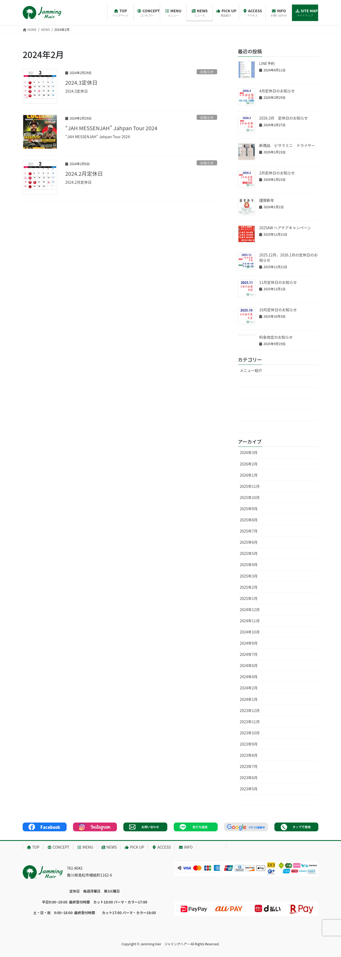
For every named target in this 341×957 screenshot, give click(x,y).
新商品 (252, 426)
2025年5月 (249, 553)
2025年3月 (249, 576)
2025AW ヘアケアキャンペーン (285, 227)
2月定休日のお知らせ (277, 172)
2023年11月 (250, 721)
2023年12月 (250, 710)
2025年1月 (249, 598)
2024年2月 (249, 687)
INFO (185, 847)
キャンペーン (258, 404)
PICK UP (134, 847)
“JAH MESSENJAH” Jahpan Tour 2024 (111, 128)
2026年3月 (249, 452)
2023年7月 (249, 766)
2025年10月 (250, 497)
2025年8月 (249, 519)
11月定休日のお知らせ (278, 282)
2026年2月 (249, 464)
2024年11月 (250, 620)
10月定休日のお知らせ (278, 309)
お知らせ (207, 71)
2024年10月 (250, 632)
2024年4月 (249, 676)
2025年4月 (249, 564)
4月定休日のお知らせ (277, 90)
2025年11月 (250, 486)
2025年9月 (249, 508)
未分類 (245, 381)
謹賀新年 (266, 200)
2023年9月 (249, 744)
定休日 (252, 415)
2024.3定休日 (81, 82)
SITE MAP (211, 847)
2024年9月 (249, 643)
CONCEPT (58, 847)
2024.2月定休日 (84, 173)
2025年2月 (249, 587)
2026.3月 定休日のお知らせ (283, 118)
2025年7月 (249, 531)
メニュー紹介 (251, 370)
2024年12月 (250, 609)
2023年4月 (249, 800)
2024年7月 (249, 654)
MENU (85, 847)
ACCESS (161, 847)
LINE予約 (267, 63)
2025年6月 (249, 542)
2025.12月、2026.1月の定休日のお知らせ (288, 257)
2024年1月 (249, 699)
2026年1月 (249, 475)
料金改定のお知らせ (276, 337)
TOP (33, 847)
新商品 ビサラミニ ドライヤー (287, 145)
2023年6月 (249, 777)
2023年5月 (249, 788)
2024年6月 (249, 665)
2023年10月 (250, 732)
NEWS (109, 847)
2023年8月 (249, 755)
